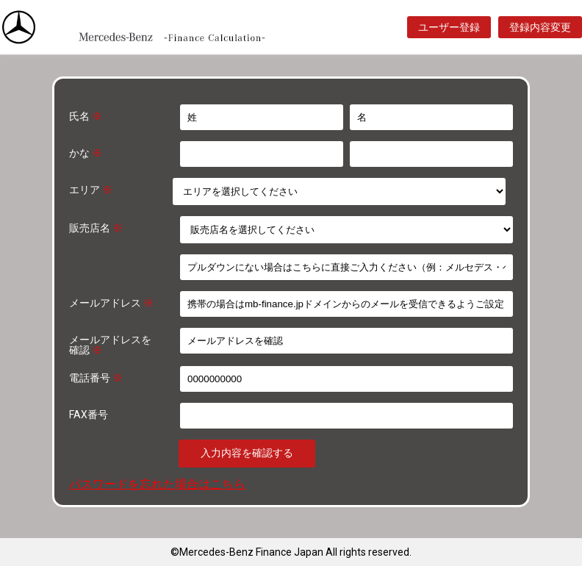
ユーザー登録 (449, 27)
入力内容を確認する (247, 453)
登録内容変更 (540, 27)
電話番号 (96, 377)
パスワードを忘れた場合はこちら (157, 484)
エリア (90, 189)
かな (85, 152)
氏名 (85, 115)
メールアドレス (111, 302)
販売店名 (96, 227)
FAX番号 (88, 414)
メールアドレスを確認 (110, 344)
